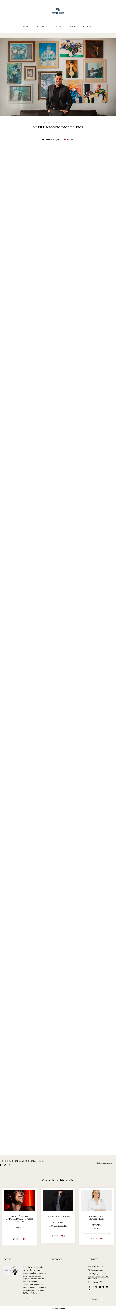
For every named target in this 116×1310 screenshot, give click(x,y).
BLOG (59, 26)
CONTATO (88, 26)
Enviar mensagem (98, 1270)
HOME (25, 26)
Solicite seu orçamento (104, 1163)
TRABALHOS (42, 26)
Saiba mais (30, 1299)
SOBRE (73, 26)
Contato (94, 1299)
